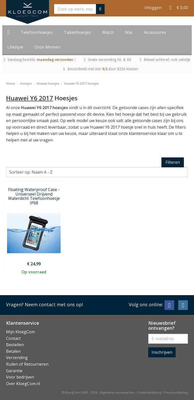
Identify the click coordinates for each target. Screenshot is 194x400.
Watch (108, 32)
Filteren (172, 162)
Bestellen (15, 344)
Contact (13, 338)
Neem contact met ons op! (54, 304)
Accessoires (155, 32)
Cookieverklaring (149, 392)
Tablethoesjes (77, 32)
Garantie (14, 370)
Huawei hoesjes (48, 83)
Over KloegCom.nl (23, 383)
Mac (129, 32)
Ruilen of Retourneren (27, 364)
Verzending (17, 357)
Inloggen (153, 7)
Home (10, 83)
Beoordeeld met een (102, 68)
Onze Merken (47, 47)
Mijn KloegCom (20, 332)
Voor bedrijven (20, 377)
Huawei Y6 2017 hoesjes (81, 83)
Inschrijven (162, 352)
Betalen (13, 351)
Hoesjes (26, 83)
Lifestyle (15, 47)
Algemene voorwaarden (117, 392)
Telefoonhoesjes (37, 32)
